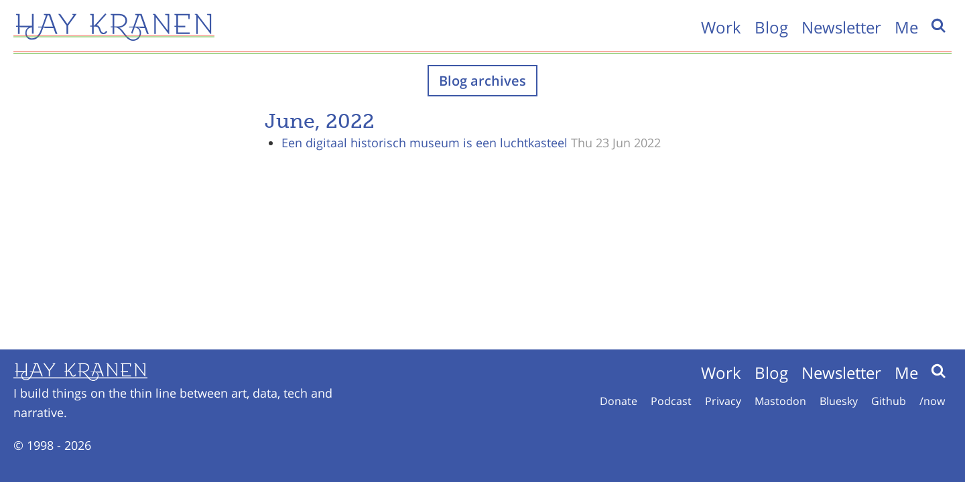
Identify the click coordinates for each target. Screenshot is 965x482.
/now (932, 401)
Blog (771, 27)
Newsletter (841, 27)
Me (906, 27)
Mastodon (780, 401)
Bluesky (839, 401)
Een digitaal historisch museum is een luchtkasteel (424, 143)
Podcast (671, 401)
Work (721, 27)
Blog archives (482, 81)
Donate (618, 401)
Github (888, 401)
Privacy (723, 401)
